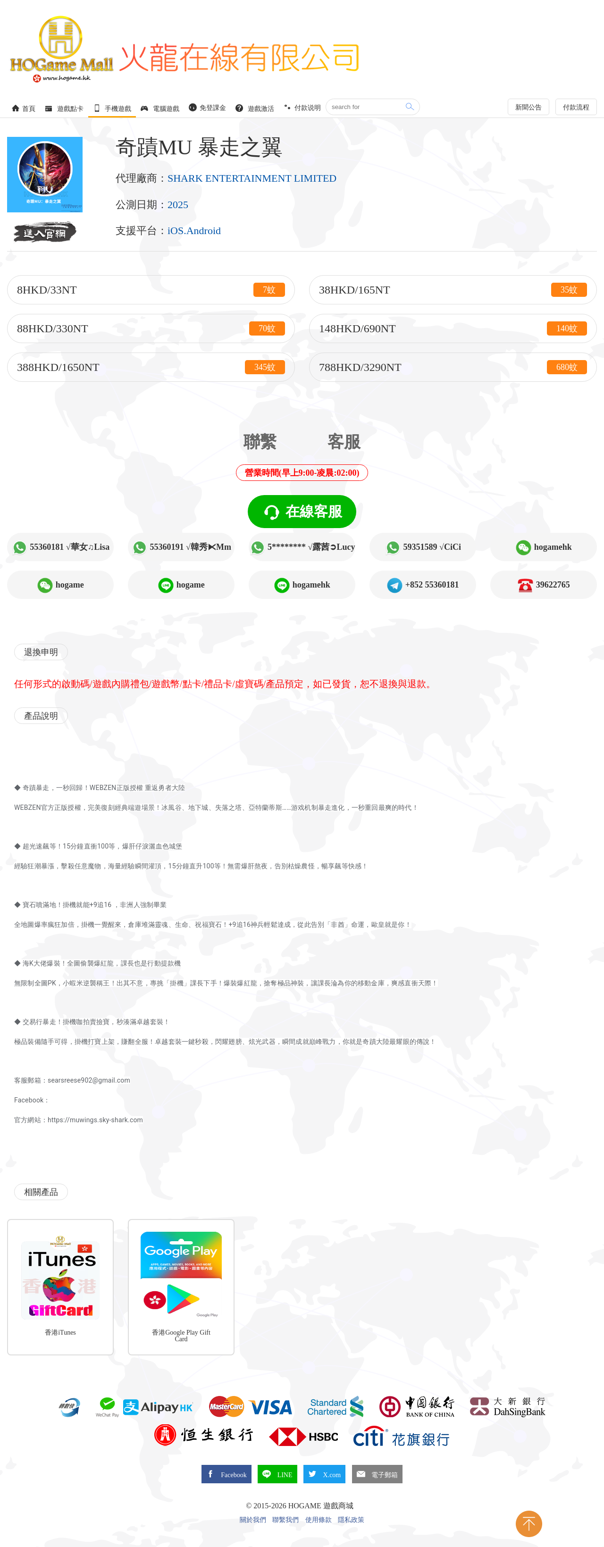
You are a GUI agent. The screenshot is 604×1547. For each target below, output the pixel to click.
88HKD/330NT (151, 328)
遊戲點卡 (64, 108)
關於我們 (253, 1520)
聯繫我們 (285, 1520)
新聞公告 (528, 107)
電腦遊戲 (160, 108)
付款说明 (302, 107)
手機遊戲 (112, 108)
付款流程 (576, 107)
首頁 (23, 108)
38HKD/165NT (453, 290)
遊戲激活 (254, 108)
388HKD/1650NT (151, 367)
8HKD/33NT (151, 290)
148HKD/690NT (453, 328)
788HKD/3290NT (453, 367)
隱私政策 (351, 1520)
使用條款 (318, 1520)
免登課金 (207, 107)
